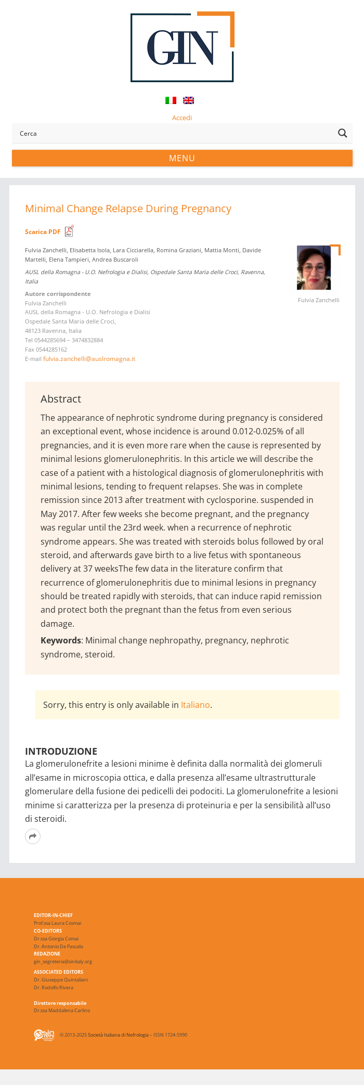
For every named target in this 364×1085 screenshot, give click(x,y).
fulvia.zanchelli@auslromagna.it (89, 358)
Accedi (182, 117)
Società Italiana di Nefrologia (118, 1034)
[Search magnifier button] (342, 133)
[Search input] (175, 133)
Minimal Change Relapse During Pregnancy (128, 208)
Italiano (195, 705)
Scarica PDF (43, 231)
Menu (182, 158)
